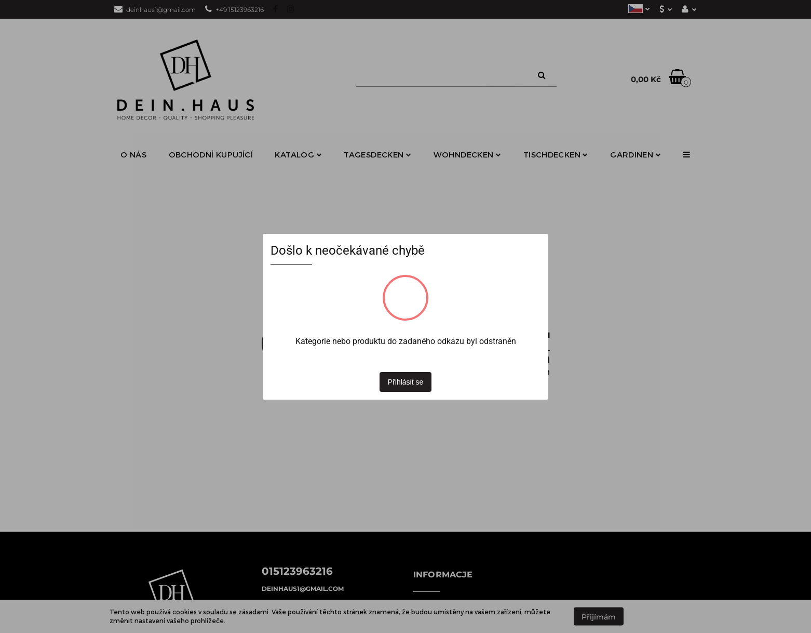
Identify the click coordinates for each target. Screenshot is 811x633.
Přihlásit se (405, 382)
